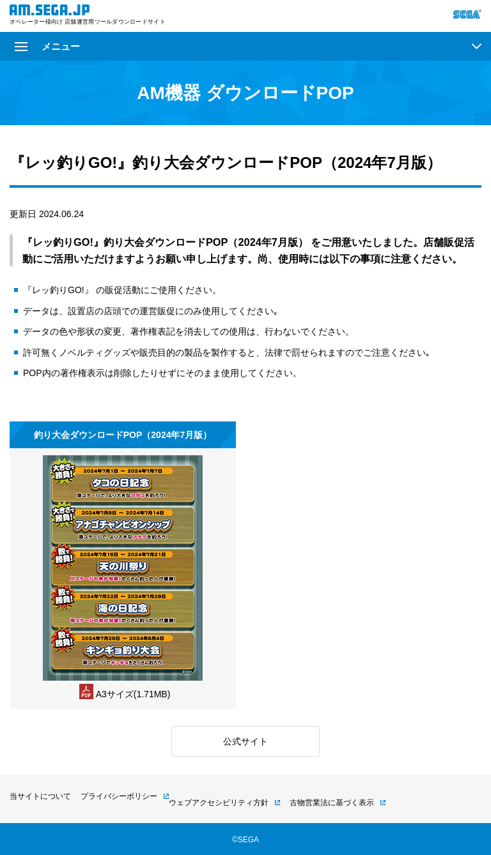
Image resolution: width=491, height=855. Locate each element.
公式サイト (245, 741)
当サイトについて (40, 796)
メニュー (47, 46)
